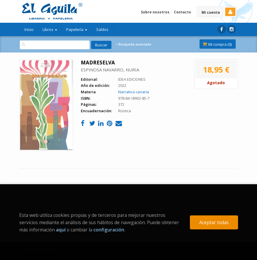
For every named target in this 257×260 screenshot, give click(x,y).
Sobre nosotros (155, 12)
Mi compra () (217, 44)
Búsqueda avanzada (133, 44)
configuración (108, 229)
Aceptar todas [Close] (214, 222)
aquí (61, 229)
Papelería (76, 29)
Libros (50, 29)
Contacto (182, 12)
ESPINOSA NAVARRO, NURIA (110, 70)
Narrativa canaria (133, 91)
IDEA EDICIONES (132, 79)
